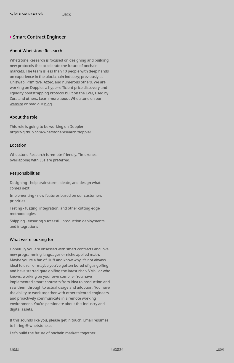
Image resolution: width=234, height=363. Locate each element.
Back (66, 14)
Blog (220, 349)
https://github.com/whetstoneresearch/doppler (50, 132)
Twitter (117, 349)
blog (48, 103)
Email (14, 349)
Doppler (36, 87)
